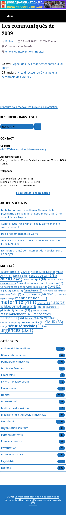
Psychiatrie (7, 461)
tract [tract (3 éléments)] (46, 327)
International (9, 401)
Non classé (7, 421)
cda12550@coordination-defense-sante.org (23, 149)
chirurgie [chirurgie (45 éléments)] (11, 279)
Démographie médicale (15, 362)
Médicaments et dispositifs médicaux (23, 415)
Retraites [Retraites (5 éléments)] (30, 318)
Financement (9, 388)
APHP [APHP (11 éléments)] (6, 275)
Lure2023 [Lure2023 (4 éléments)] (8, 298)
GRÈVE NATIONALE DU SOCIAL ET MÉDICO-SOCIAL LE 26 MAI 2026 (31, 242)
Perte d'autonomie (12, 435)
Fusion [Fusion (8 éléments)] (15, 294)
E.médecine (8, 375)
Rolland (9, 41)
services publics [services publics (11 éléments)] (32, 322)
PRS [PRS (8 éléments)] (41, 306)
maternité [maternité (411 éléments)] (18, 302)
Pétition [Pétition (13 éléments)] (22, 310)
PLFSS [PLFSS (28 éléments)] (57, 303)
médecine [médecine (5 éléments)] (43, 303)
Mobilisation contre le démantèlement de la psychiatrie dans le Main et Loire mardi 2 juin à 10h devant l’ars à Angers (31, 214)
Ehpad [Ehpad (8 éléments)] (5, 290)
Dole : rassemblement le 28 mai (20, 233)
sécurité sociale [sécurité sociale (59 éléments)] (25, 326)
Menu (10, 16)
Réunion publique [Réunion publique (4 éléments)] (10, 322)
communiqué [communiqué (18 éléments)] (34, 279)
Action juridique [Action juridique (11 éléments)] (43, 271)
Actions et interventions (19, 51)
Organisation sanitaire (14, 428)
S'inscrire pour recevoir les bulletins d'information (29, 106)
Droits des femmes (12, 368)
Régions (6, 468)
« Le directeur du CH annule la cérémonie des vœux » (29, 75)
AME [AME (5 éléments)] (59, 272)
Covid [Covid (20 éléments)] (54, 286)
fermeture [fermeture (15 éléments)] (33, 290)
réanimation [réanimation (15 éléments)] (47, 318)
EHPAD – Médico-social (15, 382)
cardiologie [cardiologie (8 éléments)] (20, 275)
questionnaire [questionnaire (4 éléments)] (39, 310)
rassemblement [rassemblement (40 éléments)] (16, 314)
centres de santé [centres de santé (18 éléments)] (43, 275)
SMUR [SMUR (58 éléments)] (54, 322)
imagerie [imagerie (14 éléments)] (37, 294)
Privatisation (8, 448)
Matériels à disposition (15, 408)
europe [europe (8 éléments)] (17, 290)
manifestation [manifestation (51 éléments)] (31, 298)
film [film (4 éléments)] (6, 294)
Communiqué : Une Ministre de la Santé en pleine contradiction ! (31, 225)
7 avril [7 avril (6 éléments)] (25, 272)
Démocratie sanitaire (13, 355)
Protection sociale (12, 454)
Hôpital (39, 51)
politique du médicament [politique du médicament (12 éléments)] (18, 306)
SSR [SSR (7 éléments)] (4, 326)
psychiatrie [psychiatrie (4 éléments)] (52, 307)
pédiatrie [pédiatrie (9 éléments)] (7, 310)
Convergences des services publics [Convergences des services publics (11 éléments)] (23, 286)
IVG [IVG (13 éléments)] (51, 294)
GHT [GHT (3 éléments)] (25, 294)
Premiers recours (11, 441)
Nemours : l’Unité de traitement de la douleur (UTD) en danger (32, 252)
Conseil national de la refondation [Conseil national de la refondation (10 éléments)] (40, 283)
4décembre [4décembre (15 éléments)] (10, 271)
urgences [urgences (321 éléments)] (16, 330)
